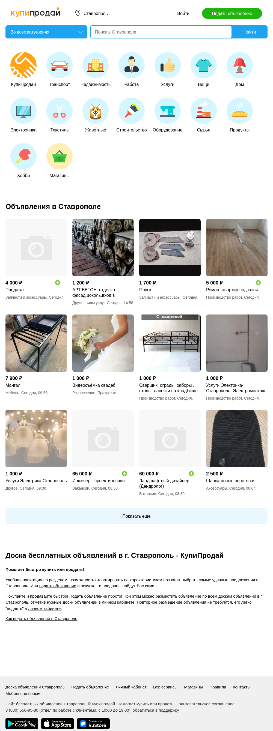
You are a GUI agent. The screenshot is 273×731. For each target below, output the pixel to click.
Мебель (12, 393)
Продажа (14, 289)
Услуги (168, 69)
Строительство (131, 115)
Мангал (12, 385)
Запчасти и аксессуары (26, 297)
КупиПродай (23, 69)
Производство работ (224, 297)
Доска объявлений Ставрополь (35, 687)
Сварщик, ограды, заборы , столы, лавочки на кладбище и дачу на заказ (168, 388)
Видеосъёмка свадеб (93, 385)
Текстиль (59, 115)
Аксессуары (216, 488)
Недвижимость (96, 69)
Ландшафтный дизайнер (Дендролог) (164, 483)
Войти (183, 13)
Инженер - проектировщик (99, 480)
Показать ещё (136, 516)
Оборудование (168, 115)
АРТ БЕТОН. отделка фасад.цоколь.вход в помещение (93, 292)
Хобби (23, 160)
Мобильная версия (23, 693)
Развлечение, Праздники (94, 393)
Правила (217, 687)
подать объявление (57, 585)
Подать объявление (232, 13)
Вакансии (80, 488)
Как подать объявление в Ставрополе (41, 618)
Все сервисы (165, 687)
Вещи (204, 69)
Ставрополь (96, 13)
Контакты (242, 687)
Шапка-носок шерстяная (231, 480)
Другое (11, 488)
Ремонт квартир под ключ (232, 289)
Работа (131, 69)
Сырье (204, 115)
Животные (95, 115)
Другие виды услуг (88, 303)
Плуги (145, 289)
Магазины (59, 160)
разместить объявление (178, 596)
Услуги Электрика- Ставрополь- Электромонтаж (235, 388)
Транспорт (59, 69)
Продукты (240, 115)
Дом (240, 69)
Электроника (23, 115)
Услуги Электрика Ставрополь (36, 480)
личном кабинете (118, 602)
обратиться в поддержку (156, 710)
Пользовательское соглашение (205, 704)
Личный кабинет (131, 687)
